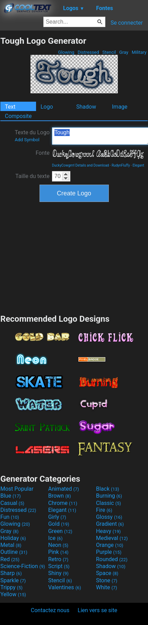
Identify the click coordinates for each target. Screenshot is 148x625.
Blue (10, 495)
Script (59, 566)
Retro (58, 559)
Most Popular (17, 488)
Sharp (11, 573)
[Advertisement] (74, 257)
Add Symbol (27, 139)
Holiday (13, 538)
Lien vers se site (97, 610)
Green (60, 531)
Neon (58, 545)
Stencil (109, 52)
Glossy (109, 517)
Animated (63, 488)
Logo (47, 106)
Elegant (138, 165)
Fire (104, 510)
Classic (108, 503)
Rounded (112, 559)
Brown (59, 495)
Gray (124, 52)
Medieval (112, 538)
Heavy (108, 531)
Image (120, 106)
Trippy (11, 587)
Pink (58, 552)
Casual (12, 503)
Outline (13, 552)
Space (107, 573)
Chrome (62, 503)
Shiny (58, 573)
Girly (57, 517)
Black (107, 488)
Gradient (110, 524)
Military (139, 52)
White (106, 587)
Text (10, 106)
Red (9, 559)
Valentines (64, 587)
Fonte (43, 153)
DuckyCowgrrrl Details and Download (80, 165)
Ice (55, 538)
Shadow (86, 106)
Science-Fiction (22, 566)
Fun (9, 517)
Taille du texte (32, 176)
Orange (109, 545)
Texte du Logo (32, 135)
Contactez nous (50, 610)
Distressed (88, 52)
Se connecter (127, 22)
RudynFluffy (121, 165)
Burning (109, 495)
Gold (58, 524)
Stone (106, 580)
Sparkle (13, 580)
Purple (108, 552)
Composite (18, 116)
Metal (10, 545)
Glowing (66, 52)
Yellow (13, 594)
